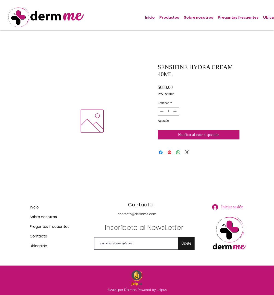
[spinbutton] (168, 111)
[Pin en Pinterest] (169, 152)
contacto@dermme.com (137, 214)
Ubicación (38, 246)
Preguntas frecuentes (46, 226)
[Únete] (186, 243)
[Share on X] (187, 152)
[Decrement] (161, 111)
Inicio (34, 207)
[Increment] (175, 111)
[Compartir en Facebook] (160, 152)
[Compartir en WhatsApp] (178, 152)
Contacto (38, 236)
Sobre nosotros (43, 217)
